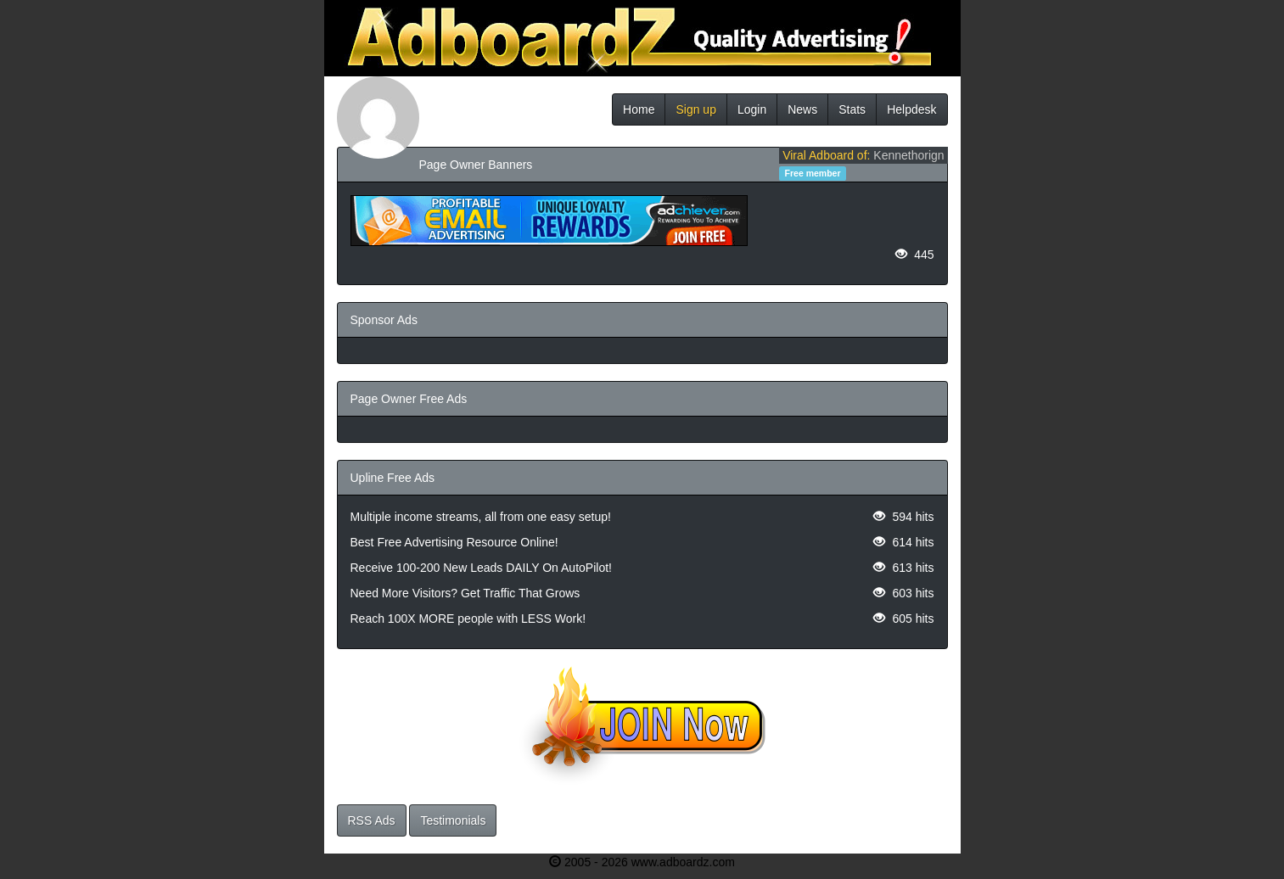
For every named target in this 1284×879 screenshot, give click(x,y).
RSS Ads (371, 820)
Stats (852, 109)
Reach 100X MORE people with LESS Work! (468, 618)
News (802, 109)
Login (751, 109)
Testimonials (452, 820)
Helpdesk (911, 109)
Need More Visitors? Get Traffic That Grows (465, 593)
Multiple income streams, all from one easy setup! (480, 516)
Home (638, 109)
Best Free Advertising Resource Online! (454, 542)
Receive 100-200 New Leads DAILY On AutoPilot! (481, 567)
